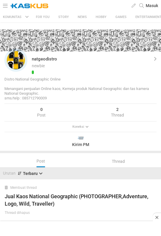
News (82, 17)
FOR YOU (42, 17)
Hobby (101, 17)
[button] (15, 60)
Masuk (152, 5)
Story (63, 17)
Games (121, 17)
